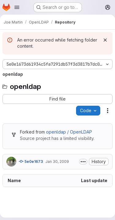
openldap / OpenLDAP (69, 131)
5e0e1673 (31, 161)
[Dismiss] (105, 40)
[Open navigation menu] (17, 7)
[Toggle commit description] (83, 161)
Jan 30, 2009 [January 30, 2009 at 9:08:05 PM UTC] (57, 161)
